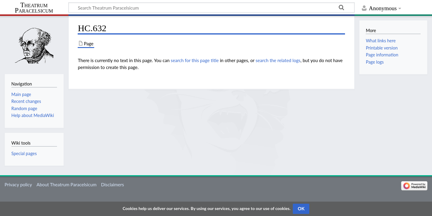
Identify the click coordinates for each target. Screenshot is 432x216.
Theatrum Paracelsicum (34, 7)
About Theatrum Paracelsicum (67, 184)
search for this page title (195, 60)
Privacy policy (18, 184)
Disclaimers (112, 184)
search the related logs (278, 60)
